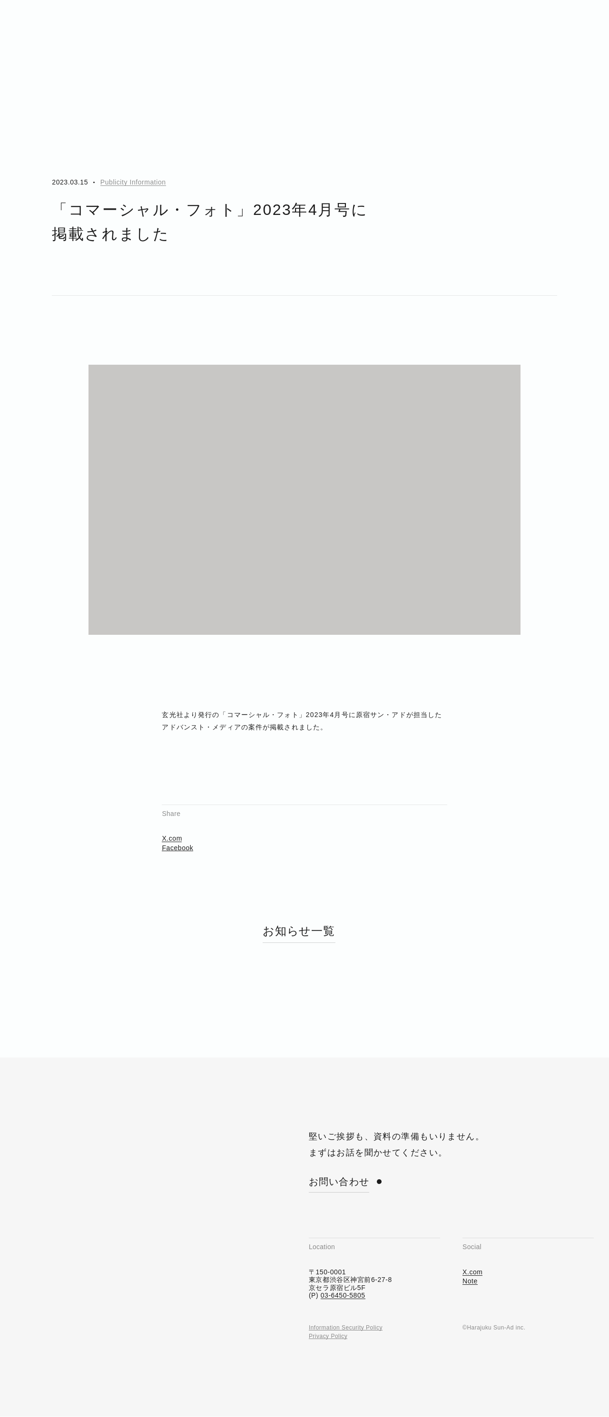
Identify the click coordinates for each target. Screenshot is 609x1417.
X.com (172, 812)
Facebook (177, 821)
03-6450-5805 (343, 1268)
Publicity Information (133, 182)
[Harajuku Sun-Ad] (68, 24)
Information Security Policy (346, 1301)
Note (470, 1255)
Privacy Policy (328, 1309)
